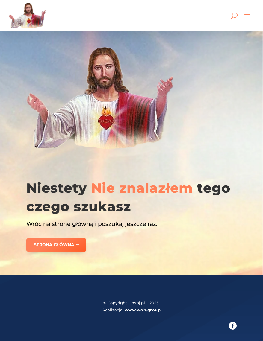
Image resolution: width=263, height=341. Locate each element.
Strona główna (54, 244)
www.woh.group (143, 309)
